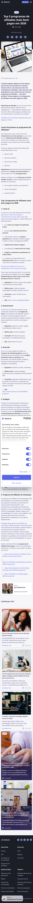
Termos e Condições (8, 888)
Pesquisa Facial (22, 879)
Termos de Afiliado (7, 891)
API (2, 854)
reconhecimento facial (8, 217)
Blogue (19, 854)
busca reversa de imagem (13, 215)
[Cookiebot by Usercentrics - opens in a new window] (23, 418)
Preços (3, 851)
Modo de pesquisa (23, 888)
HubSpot (4, 403)
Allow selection (16, 483)
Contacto (20, 858)
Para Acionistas (22, 891)
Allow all (16, 477)
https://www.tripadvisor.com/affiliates (15, 489)
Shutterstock (5, 310)
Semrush (4, 351)
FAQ (18, 851)
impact (7, 140)
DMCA (3, 879)
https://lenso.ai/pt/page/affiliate (18, 300)
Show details (23, 472)
